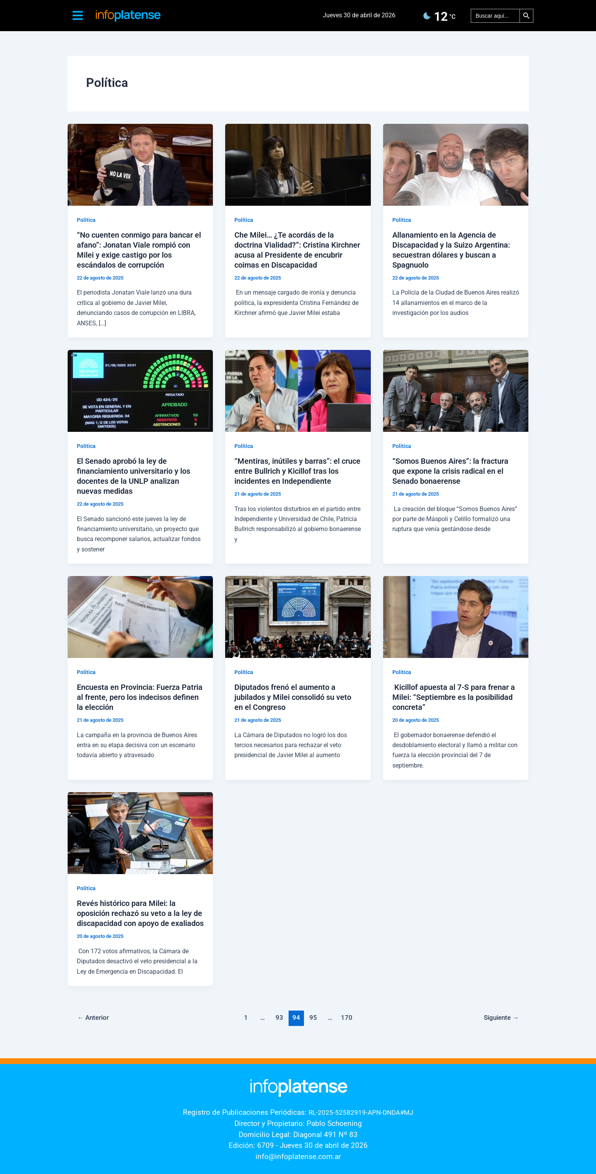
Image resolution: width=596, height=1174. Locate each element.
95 (313, 1017)
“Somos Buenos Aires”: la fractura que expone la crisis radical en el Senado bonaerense (450, 471)
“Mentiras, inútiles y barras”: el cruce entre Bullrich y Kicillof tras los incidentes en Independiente (297, 471)
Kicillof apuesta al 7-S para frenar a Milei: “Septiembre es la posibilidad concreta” (453, 697)
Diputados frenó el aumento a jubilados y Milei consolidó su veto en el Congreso (292, 697)
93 (279, 1017)
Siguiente (501, 1017)
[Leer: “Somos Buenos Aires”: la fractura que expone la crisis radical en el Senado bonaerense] (456, 390)
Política (86, 220)
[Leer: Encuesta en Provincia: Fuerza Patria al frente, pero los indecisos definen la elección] (140, 616)
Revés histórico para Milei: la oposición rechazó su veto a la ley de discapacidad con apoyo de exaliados (140, 913)
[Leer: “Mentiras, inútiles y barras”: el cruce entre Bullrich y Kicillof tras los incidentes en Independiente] (298, 390)
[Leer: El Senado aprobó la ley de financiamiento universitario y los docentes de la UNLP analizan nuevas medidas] (140, 390)
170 (346, 1017)
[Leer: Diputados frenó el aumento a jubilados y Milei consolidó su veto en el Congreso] (298, 616)
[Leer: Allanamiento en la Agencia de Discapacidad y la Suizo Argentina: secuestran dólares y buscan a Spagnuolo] (456, 164)
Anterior (93, 1017)
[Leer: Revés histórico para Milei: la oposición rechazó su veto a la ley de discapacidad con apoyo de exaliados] (140, 832)
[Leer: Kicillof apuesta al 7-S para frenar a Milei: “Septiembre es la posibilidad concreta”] (456, 616)
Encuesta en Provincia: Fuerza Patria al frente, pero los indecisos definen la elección (140, 697)
